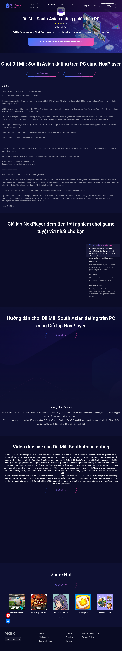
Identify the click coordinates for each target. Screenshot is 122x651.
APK (79, 73)
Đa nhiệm (93, 274)
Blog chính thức (45, 641)
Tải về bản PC (42, 73)
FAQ (63, 4)
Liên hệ (69, 633)
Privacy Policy (88, 637)
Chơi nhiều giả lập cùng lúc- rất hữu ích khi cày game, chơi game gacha (102, 279)
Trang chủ (34, 4)
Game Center (49, 4)
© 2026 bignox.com (90, 633)
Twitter (69, 641)
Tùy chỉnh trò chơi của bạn (100, 245)
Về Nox (42, 633)
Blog (72, 4)
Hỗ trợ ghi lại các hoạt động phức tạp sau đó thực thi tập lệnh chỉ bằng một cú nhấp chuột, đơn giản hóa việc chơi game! (102, 292)
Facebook (34, 7)
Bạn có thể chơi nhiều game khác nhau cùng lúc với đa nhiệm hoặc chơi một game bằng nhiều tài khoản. (102, 267)
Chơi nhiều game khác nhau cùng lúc (101, 259)
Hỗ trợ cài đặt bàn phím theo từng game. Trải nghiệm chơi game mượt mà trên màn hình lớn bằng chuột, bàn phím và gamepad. (103, 252)
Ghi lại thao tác (95, 285)
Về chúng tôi (44, 637)
